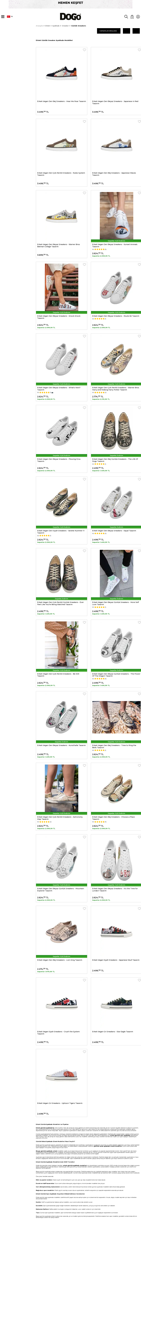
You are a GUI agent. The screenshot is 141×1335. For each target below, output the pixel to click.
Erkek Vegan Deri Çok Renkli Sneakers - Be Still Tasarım (58, 670)
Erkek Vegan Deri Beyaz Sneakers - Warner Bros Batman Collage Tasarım (58, 244)
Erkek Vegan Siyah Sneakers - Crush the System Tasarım (58, 1025)
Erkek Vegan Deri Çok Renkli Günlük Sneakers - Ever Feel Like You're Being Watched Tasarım (60, 599)
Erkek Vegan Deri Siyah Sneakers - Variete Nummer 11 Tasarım (60, 528)
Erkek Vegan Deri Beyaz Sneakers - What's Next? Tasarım (59, 386)
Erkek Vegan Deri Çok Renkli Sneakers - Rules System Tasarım (61, 173)
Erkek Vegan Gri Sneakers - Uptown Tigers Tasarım (59, 1095)
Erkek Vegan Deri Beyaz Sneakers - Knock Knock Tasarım (58, 315)
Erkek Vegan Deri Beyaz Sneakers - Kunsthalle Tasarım (61, 740)
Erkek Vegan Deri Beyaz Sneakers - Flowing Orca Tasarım (58, 457)
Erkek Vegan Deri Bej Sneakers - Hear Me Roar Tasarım (61, 101)
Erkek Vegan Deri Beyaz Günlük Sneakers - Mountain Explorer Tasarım (60, 883)
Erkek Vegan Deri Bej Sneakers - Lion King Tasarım (59, 953)
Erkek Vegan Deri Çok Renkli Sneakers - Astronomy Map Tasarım (60, 812)
